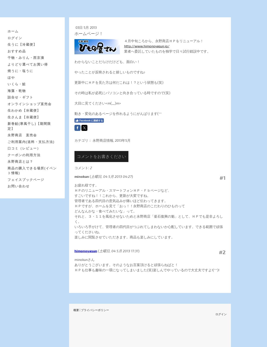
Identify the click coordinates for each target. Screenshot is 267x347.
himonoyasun (85, 251)
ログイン (15, 38)
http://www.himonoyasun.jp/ (146, 46)
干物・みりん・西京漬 (26, 57)
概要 (76, 310)
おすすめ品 (17, 51)
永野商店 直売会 (22, 135)
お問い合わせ (19, 186)
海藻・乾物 (17, 91)
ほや (11, 77)
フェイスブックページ (26, 180)
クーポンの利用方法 (24, 155)
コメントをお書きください (101, 156)
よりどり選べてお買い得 (28, 64)
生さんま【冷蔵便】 (24, 117)
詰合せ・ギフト (20, 97)
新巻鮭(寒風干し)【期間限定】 (29, 126)
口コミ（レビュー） (24, 148)
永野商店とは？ (20, 161)
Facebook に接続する (89, 120)
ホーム (13, 31)
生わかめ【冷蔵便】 (24, 110)
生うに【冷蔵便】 (22, 44)
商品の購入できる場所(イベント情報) (32, 170)
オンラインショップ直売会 (30, 104)
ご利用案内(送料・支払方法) (31, 142)
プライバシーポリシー (95, 310)
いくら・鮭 (17, 84)
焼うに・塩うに (20, 71)
